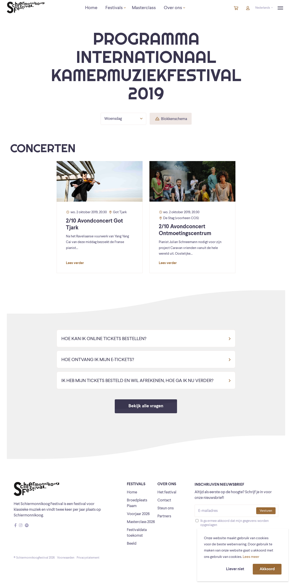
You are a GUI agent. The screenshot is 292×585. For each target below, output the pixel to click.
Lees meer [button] (251, 557)
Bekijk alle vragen (145, 406)
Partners (164, 516)
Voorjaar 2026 (138, 514)
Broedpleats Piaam (137, 503)
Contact (164, 500)
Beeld (131, 544)
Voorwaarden (65, 557)
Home (132, 492)
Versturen (266, 510)
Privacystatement (88, 557)
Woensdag (123, 119)
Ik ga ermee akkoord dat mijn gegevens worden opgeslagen (234, 523)
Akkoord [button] (267, 569)
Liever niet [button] (235, 569)
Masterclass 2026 (141, 522)
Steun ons (165, 508)
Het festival (166, 492)
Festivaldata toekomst (137, 533)
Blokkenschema (171, 119)
